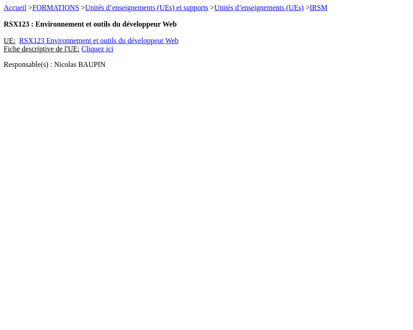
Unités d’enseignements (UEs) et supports (146, 7)
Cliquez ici (97, 49)
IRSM (318, 7)
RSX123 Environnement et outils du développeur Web (99, 40)
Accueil (15, 7)
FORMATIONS (55, 7)
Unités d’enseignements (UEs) (259, 7)
